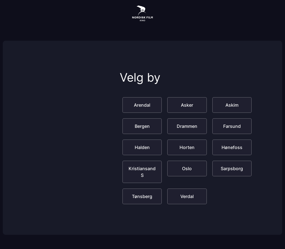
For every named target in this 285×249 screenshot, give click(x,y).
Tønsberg (142, 196)
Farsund (232, 126)
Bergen (142, 126)
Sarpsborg (232, 168)
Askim (232, 105)
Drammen (187, 126)
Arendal (142, 105)
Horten (187, 147)
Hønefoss (232, 147)
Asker (187, 105)
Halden (142, 147)
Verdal (187, 196)
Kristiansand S (142, 172)
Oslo (187, 168)
